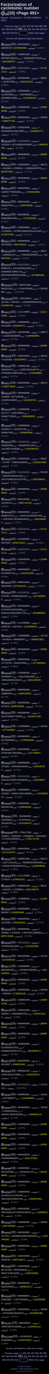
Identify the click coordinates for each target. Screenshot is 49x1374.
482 (28, 26)
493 (29, 29)
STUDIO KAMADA (32, 18)
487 (3, 29)
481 (24, 26)
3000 (30, 33)
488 (7, 29)
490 (15, 29)
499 (8, 33)
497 (46, 29)
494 (33, 29)
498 (4, 33)
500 (12, 33)
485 (41, 26)
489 (11, 29)
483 (32, 26)
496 (41, 29)
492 (25, 29)
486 (45, 26)
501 (16, 33)
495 (37, 29)
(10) (8, 44)
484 (37, 26)
